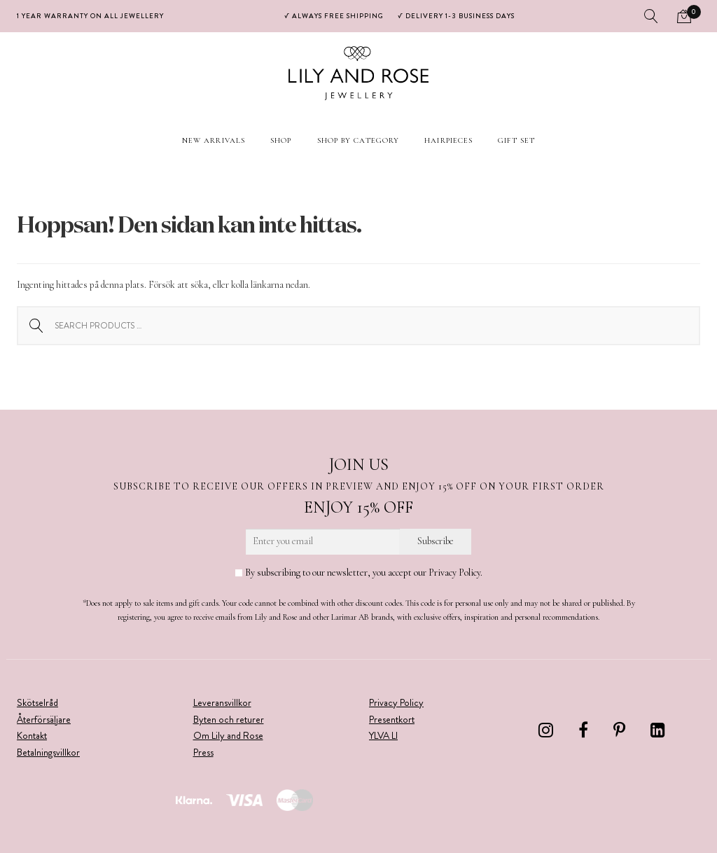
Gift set (516, 140)
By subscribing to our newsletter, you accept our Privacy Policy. (358, 572)
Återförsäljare (44, 719)
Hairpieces (448, 140)
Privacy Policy (396, 702)
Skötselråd (37, 702)
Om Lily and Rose (228, 735)
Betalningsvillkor (48, 752)
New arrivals (213, 140)
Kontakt (32, 735)
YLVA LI (383, 735)
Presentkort (392, 719)
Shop (280, 140)
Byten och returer (228, 719)
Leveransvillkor (222, 702)
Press (203, 752)
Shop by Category (358, 140)
